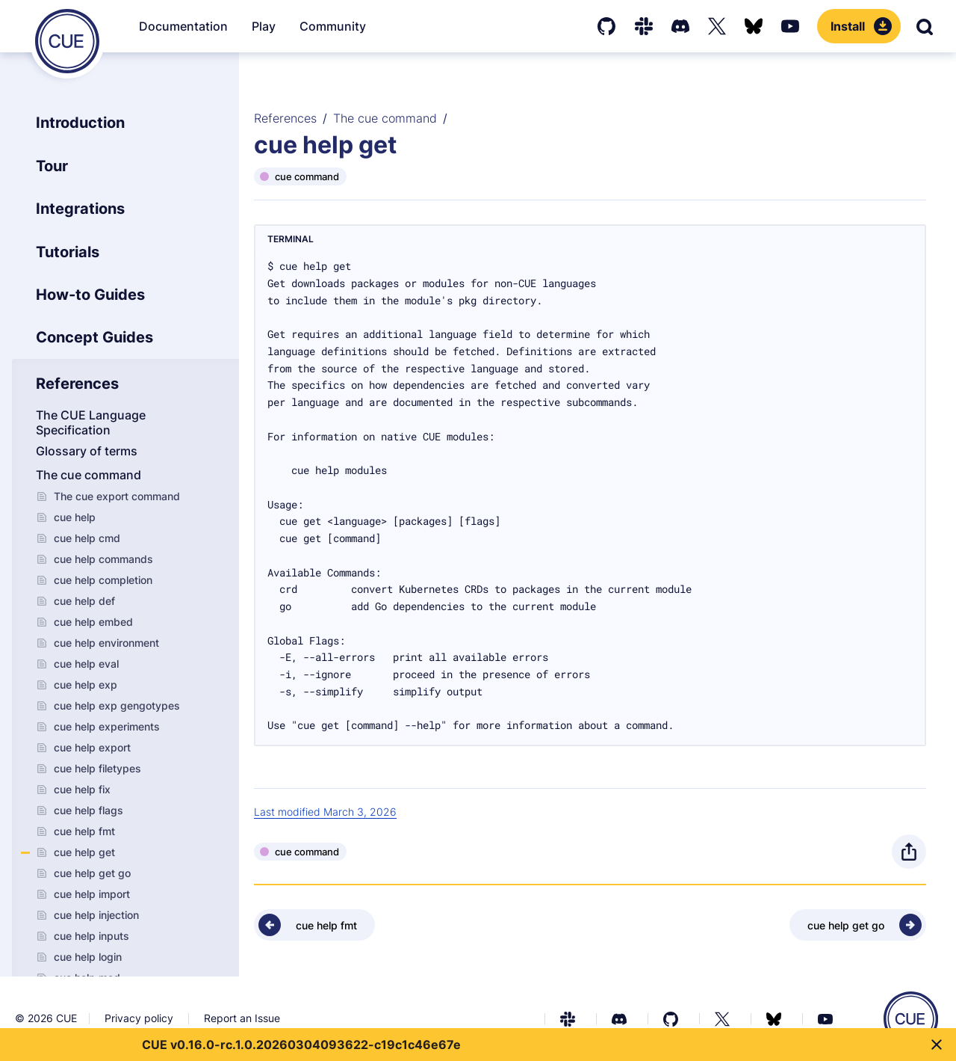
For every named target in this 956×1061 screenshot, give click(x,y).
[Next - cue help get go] (857, 925)
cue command (307, 176)
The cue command (385, 118)
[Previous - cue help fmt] (314, 925)
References (285, 118)
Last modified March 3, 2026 (325, 811)
